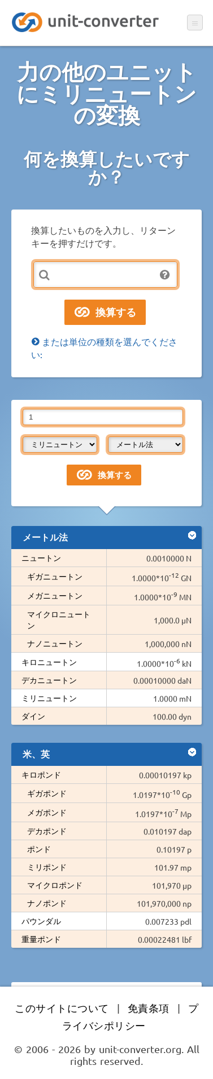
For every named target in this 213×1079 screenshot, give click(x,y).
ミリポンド (47, 867)
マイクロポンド (54, 885)
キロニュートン (49, 662)
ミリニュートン (49, 698)
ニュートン (41, 557)
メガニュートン (54, 595)
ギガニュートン (54, 576)
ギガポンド (47, 793)
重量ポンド (41, 939)
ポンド (39, 849)
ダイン (33, 716)
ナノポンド (47, 903)
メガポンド (47, 812)
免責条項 (148, 1008)
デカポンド (47, 831)
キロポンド (41, 774)
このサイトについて (62, 1008)
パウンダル (41, 921)
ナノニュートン (54, 643)
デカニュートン (49, 680)
